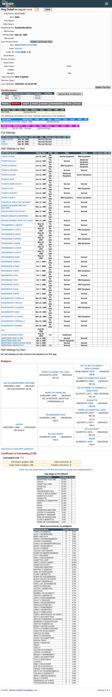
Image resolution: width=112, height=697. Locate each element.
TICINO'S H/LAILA (8, 161)
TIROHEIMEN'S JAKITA (11, 234)
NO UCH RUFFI (55, 434)
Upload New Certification (69, 94)
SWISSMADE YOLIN (9, 289)
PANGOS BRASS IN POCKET (13, 211)
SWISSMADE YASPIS (10, 271)
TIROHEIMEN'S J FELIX (11, 230)
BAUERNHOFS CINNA (10, 312)
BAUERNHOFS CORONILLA (13, 321)
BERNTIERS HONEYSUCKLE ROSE (16, 343)
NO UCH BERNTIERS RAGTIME (19, 383)
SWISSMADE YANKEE (10, 262)
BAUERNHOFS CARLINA (11, 303)
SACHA (18, 48)
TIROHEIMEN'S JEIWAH (11, 239)
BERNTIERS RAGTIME (26, 45)
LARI (3, 142)
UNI (2, 330)
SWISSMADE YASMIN (10, 266)
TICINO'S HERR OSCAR (11, 184)
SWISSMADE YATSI (9, 275)
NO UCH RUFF (92, 429)
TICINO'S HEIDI (7, 179)
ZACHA (4, 144)
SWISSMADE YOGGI (10, 285)
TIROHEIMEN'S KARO (10, 257)
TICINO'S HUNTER (9, 193)
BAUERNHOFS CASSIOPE (12, 307)
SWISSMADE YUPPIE (10, 294)
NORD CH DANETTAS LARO (55, 372)
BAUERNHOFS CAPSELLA (12, 298)
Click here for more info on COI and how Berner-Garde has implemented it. (56, 469)
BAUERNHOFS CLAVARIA (12, 317)
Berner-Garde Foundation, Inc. (23, 690)
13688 (18, 52)
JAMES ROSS (7, 139)
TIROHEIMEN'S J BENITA (12, 225)
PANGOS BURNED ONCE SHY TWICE (17, 221)
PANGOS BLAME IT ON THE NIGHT (16, 202)
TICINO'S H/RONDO (9, 170)
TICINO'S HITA (7, 189)
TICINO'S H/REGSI (9, 166)
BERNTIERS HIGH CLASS (12, 338)
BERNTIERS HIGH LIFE (11, 341)
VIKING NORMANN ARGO (12, 335)
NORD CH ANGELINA (55, 392)
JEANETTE (92, 400)
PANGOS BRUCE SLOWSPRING (14, 216)
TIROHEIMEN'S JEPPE (10, 243)
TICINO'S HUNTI (8, 198)
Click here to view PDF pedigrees (17, 449)
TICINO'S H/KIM (8, 157)
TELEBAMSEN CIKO (55, 415)
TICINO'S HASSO (8, 175)
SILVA (92, 419)
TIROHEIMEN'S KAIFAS (11, 253)
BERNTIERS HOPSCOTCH (12, 345)
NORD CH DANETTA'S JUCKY (92, 378)
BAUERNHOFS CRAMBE (11, 326)
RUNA (92, 438)
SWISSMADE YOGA (9, 280)
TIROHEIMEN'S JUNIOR (11, 248)
